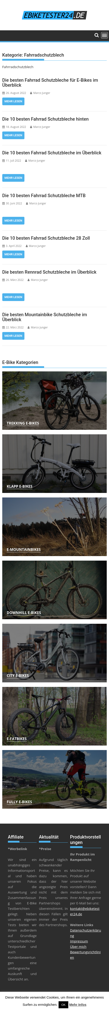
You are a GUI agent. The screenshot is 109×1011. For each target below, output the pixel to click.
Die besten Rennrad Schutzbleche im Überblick (49, 272)
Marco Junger (40, 93)
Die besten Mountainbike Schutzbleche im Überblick (44, 317)
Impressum (79, 941)
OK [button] (63, 1004)
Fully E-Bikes (19, 801)
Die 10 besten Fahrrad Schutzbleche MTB (43, 195)
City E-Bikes (18, 675)
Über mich (78, 946)
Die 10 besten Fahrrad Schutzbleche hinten (45, 119)
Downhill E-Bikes (24, 612)
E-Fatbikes (17, 738)
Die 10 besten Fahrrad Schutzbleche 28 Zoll (46, 238)
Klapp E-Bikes (20, 486)
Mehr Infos (77, 1004)
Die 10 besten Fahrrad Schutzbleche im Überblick (51, 152)
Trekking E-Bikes (23, 423)
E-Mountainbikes (24, 549)
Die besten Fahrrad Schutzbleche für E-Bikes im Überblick (50, 82)
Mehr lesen (13, 101)
